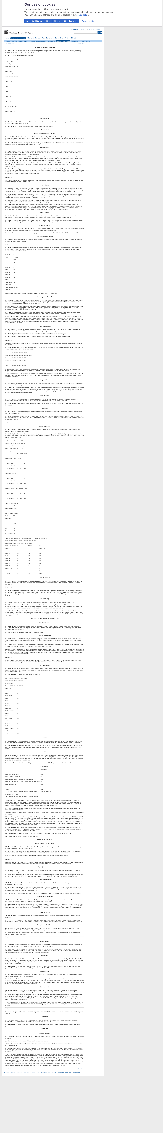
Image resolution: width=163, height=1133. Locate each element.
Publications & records (63, 41)
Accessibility (75, 29)
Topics (88, 41)
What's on (32, 41)
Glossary (13, 1129)
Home (7, 38)
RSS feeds (91, 29)
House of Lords (22, 41)
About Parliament (47, 38)
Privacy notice (61, 1129)
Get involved (59, 38)
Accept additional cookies (38, 21)
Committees (51, 41)
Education (74, 38)
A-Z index (6, 1129)
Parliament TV (75, 41)
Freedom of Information (29, 1129)
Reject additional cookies (65, 21)
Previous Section (10, 43)
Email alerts (83, 29)
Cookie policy (68, 1129)
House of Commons (11, 41)
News (83, 41)
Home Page (81, 43)
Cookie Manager (76, 1129)
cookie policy (82, 15)
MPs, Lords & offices (34, 38)
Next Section (9, 1125)
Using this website (45, 1129)
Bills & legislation (41, 41)
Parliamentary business (18, 38)
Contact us (99, 29)
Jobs (38, 1129)
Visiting (67, 38)
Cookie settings (89, 21)
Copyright (53, 1129)
